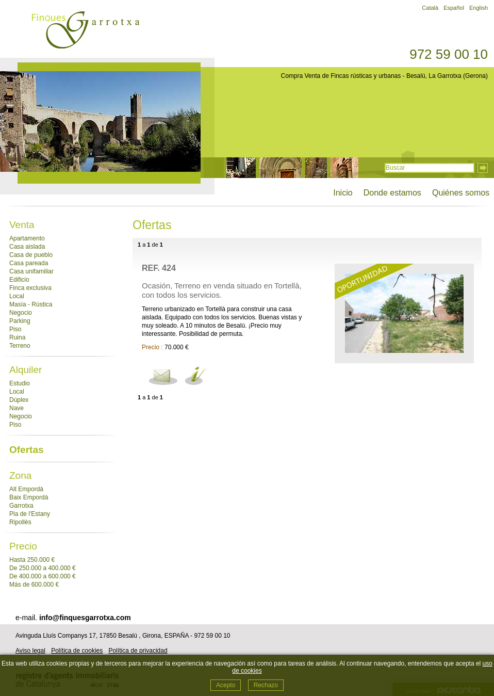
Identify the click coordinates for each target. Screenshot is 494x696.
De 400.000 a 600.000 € (42, 576)
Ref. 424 (159, 268)
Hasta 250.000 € (32, 559)
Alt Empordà (26, 489)
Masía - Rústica (30, 304)
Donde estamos (392, 192)
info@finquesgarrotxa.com (85, 617)
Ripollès (20, 522)
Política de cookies (77, 650)
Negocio (20, 312)
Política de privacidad (138, 650)
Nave (16, 408)
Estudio (19, 383)
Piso (15, 329)
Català (430, 8)
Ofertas (26, 449)
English (478, 8)
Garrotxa (21, 505)
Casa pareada (28, 263)
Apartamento (27, 238)
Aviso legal (30, 650)
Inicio (342, 192)
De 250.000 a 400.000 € (42, 568)
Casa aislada (27, 246)
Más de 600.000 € (34, 584)
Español (453, 8)
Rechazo (266, 685)
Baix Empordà (28, 497)
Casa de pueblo (31, 254)
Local (16, 296)
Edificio (19, 279)
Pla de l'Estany (29, 513)
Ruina (17, 337)
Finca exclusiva (30, 288)
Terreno (19, 345)
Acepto (225, 685)
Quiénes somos (460, 192)
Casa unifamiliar (31, 271)
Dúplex (18, 399)
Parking (19, 321)
